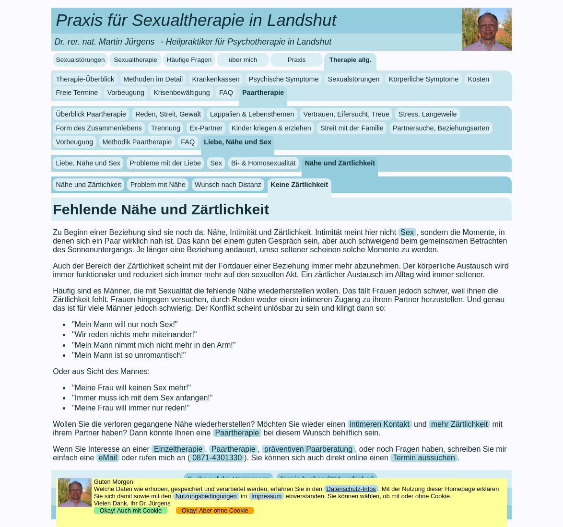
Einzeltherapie (178, 449)
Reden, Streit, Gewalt (168, 114)
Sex (216, 163)
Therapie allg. (350, 59)
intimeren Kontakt (380, 424)
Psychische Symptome (284, 79)
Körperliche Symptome (424, 79)
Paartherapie (263, 92)
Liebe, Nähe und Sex (237, 142)
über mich (243, 59)
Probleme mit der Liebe (165, 163)
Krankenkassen (215, 79)
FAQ (226, 92)
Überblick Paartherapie (91, 114)
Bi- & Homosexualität (263, 163)
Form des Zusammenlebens (99, 128)
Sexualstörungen (80, 59)
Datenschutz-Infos (351, 488)
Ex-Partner (206, 128)
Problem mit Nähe (158, 184)
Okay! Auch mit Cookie (130, 510)
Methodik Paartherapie (137, 142)
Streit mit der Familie (352, 128)
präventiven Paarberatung (308, 449)
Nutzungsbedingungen (206, 496)
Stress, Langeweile (428, 114)
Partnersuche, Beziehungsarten (441, 128)
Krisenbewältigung (181, 92)
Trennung (165, 128)
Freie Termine (77, 92)
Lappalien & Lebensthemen (252, 114)
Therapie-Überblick (85, 79)
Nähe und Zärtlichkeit (340, 163)
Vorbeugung (125, 92)
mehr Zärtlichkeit (459, 424)
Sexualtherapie (135, 59)
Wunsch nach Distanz (228, 184)
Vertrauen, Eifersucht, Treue (346, 114)
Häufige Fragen (189, 59)
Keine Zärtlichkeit (299, 184)
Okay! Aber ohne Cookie (215, 510)
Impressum (266, 496)
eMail (108, 458)
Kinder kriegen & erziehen (271, 128)
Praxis (297, 59)
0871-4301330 (217, 458)
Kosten (479, 79)
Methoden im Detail (153, 79)
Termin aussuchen (424, 458)
